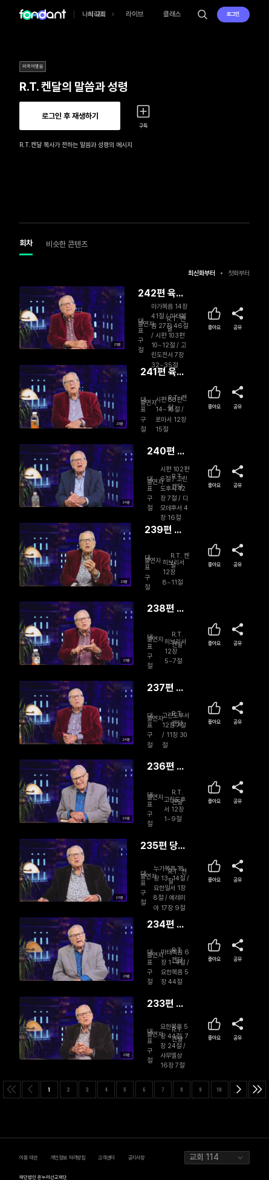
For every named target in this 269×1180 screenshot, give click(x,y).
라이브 (135, 14)
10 (219, 1089)
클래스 (172, 14)
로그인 (233, 14)
